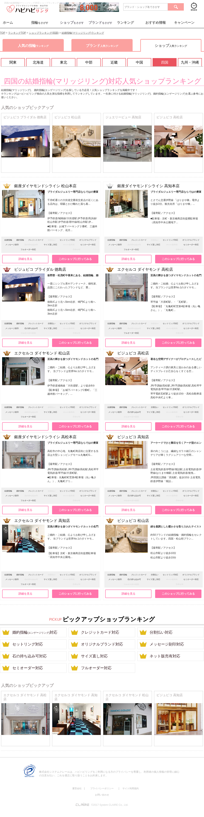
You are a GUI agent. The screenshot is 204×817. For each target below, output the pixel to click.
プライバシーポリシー (102, 788)
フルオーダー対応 (96, 668)
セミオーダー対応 (27, 668)
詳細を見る (25, 259)
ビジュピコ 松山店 (67, 117)
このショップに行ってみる (75, 259)
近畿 (114, 62)
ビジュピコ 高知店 (169, 695)
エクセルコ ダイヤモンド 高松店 (25, 697)
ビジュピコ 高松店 (169, 117)
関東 (13, 62)
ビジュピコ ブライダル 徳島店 (25, 117)
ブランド (102, 46)
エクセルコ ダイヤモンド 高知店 (76, 697)
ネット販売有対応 (165, 656)
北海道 (38, 62)
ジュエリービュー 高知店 (123, 117)
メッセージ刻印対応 (167, 644)
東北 (63, 62)
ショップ (171, 46)
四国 (164, 62)
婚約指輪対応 (34, 632)
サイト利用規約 (130, 788)
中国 (139, 62)
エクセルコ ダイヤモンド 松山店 (127, 697)
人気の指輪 (33, 46)
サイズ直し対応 (94, 656)
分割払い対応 (161, 632)
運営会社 (77, 788)
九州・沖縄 (190, 62)
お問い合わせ (102, 794)
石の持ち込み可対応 (29, 656)
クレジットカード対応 (100, 632)
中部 (88, 62)
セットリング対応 (27, 644)
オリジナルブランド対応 (102, 644)
